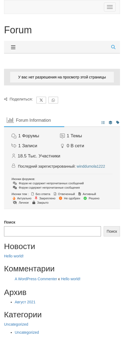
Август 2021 (25, 302)
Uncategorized (16, 324)
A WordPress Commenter (36, 279)
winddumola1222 (91, 166)
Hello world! (14, 256)
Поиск (9, 222)
